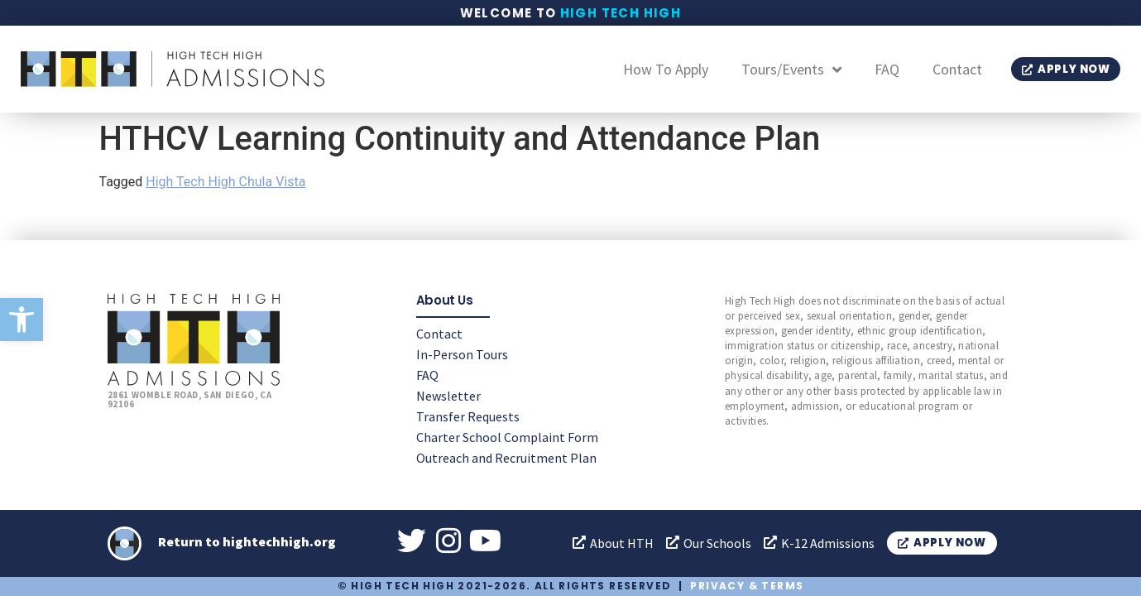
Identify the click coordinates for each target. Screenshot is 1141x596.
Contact (957, 69)
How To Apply (665, 69)
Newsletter (448, 395)
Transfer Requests (468, 415)
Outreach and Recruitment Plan (506, 457)
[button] (21, 319)
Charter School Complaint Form (507, 436)
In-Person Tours (462, 353)
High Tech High (621, 13)
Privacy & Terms (746, 586)
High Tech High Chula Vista (225, 182)
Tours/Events (791, 69)
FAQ (887, 69)
